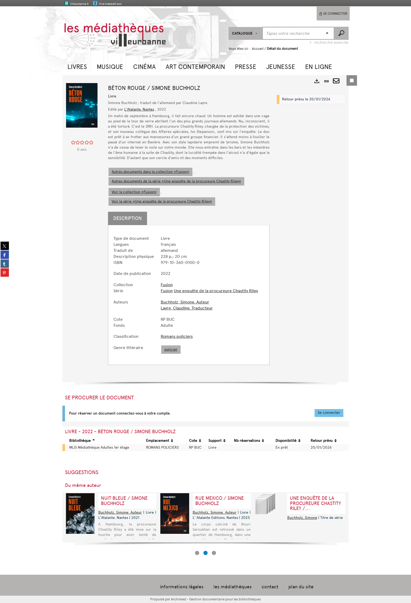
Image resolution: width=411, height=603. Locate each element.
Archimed (178, 599)
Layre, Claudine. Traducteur (187, 308)
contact (270, 587)
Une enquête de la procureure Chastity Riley (216, 290)
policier (170, 349)
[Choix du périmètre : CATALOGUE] (245, 33)
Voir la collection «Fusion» (134, 192)
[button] (77, 66)
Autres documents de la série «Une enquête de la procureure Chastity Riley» (176, 181)
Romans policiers (177, 336)
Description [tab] (127, 218)
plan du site (300, 587)
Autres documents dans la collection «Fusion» (150, 172)
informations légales (181, 587)
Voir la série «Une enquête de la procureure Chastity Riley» (162, 201)
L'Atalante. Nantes (139, 109)
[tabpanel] (188, 295)
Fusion (167, 284)
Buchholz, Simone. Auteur (185, 302)
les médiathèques (232, 587)
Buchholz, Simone (302, 517)
